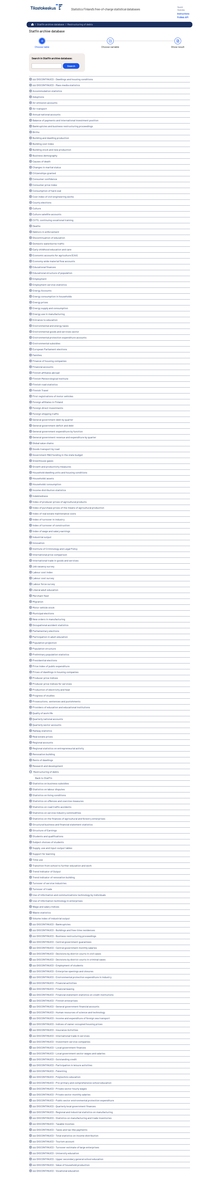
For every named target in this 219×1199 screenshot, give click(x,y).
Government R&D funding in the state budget (58, 454)
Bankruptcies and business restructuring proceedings (63, 126)
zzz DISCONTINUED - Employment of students (58, 965)
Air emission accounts (45, 102)
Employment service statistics (50, 284)
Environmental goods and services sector (56, 331)
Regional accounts (43, 742)
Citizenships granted (44, 173)
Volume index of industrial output (51, 918)
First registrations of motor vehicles (53, 396)
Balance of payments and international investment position (65, 120)
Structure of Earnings (45, 830)
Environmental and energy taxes (51, 325)
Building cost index (43, 143)
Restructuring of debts (80, 24)
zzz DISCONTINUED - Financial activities (55, 982)
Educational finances (44, 267)
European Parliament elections (50, 349)
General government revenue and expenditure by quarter (64, 437)
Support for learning (44, 853)
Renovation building (44, 754)
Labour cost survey (43, 578)
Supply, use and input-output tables (52, 848)
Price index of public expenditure (51, 666)
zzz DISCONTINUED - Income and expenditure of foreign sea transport (71, 1018)
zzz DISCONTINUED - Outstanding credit (55, 1059)
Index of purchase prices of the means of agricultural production (68, 507)
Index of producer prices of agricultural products (60, 501)
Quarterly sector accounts (47, 724)
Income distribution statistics (49, 490)
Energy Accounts (42, 290)
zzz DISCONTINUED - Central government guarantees (62, 941)
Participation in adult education (50, 636)
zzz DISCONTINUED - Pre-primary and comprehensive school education (72, 1082)
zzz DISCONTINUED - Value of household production (61, 1164)
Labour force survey (44, 584)
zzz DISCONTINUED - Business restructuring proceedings (64, 936)
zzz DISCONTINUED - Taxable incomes (53, 1123)
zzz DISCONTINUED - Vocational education (56, 1170)
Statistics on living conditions (49, 795)
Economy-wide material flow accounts (54, 261)
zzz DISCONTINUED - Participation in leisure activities (62, 1065)
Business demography (45, 155)
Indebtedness (40, 495)
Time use (38, 859)
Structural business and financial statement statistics (63, 824)
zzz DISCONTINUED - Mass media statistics (56, 85)
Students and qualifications (48, 836)
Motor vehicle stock (43, 607)
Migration (38, 601)
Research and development (48, 765)
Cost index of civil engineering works (53, 196)
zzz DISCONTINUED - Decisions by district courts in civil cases (67, 953)
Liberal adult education (45, 589)
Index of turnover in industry (49, 519)
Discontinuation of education (49, 237)
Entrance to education (45, 319)
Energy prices (40, 302)
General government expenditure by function (58, 431)
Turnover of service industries (50, 883)
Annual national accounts (46, 114)
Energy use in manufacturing (49, 314)
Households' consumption (47, 484)
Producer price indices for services (52, 683)
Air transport (40, 108)
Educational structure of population (52, 272)
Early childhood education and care (52, 249)
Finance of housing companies (50, 360)
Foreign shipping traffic (46, 413)
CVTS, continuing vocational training (53, 220)
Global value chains (43, 443)
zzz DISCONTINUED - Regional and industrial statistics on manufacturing (73, 1112)
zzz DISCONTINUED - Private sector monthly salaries (61, 1094)
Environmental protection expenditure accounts (60, 337)
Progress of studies (44, 695)
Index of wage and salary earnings (51, 531)
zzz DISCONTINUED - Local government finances (59, 1047)
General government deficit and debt (53, 425)
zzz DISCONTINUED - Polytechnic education (57, 1076)
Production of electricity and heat (51, 689)
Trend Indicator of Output (47, 871)
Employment (40, 278)
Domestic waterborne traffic (48, 243)
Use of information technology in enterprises (58, 900)
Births (36, 132)
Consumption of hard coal (47, 190)
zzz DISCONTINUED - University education (56, 1153)
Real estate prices (43, 736)
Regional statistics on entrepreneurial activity (58, 748)
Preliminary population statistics (51, 654)
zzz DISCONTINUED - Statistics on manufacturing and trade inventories (72, 1117)
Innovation (39, 542)
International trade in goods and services (56, 560)
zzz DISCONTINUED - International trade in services (61, 1035)
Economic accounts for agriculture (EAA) (55, 255)
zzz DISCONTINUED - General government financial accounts (66, 1006)
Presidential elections (45, 660)
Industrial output (42, 537)
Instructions (183, 13)
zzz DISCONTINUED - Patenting (50, 1071)
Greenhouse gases (43, 460)
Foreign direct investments (48, 407)
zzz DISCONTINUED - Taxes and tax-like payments (60, 1129)
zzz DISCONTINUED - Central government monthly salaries (65, 947)
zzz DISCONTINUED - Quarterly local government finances (64, 1106)
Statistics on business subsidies (51, 783)
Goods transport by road (46, 449)
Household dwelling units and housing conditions (60, 472)
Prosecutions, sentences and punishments (57, 701)
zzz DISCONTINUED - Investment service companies (61, 1041)
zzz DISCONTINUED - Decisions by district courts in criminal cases (69, 959)
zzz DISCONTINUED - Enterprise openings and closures (63, 971)
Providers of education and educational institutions (61, 707)
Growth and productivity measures (52, 466)
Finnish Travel (40, 390)
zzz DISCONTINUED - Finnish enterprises (55, 1000)
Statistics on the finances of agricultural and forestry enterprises (69, 818)
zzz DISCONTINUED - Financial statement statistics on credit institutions (73, 994)
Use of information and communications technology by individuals (69, 894)
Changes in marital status (47, 167)
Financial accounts (43, 366)
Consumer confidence (45, 179)
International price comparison (50, 554)
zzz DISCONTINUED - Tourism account (53, 1141)
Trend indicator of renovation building (54, 877)
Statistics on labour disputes (49, 789)
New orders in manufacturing (49, 619)
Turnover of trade (42, 889)
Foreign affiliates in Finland (48, 402)
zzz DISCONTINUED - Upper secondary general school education (68, 1159)
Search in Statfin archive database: (52, 58)
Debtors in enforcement (46, 231)
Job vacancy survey (43, 566)
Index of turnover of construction (51, 525)
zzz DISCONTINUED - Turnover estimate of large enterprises (66, 1147)
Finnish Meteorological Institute (50, 378)
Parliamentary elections (46, 630)
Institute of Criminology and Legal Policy (55, 548)
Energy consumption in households (52, 296)
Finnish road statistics (45, 384)
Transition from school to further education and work (62, 865)
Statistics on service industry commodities (57, 812)
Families (37, 355)
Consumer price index (45, 184)
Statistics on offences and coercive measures (58, 801)
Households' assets (43, 478)
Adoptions (38, 96)
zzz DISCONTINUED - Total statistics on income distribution (65, 1135)
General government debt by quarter (53, 419)
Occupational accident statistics (50, 625)
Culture (37, 208)
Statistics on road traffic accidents (52, 806)
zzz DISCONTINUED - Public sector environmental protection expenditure (73, 1100)
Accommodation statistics (47, 91)
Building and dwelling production (51, 137)
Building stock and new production (52, 149)
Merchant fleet (41, 595)
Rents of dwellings (43, 760)
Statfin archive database (50, 24)
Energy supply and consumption (50, 308)
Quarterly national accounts (48, 719)
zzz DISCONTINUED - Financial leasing (53, 988)
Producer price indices (45, 677)
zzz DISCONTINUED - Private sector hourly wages (60, 1088)
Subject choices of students (48, 842)
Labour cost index (43, 572)
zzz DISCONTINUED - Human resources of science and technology (69, 1012)
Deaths (36, 226)
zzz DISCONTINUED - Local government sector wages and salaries (69, 1053)
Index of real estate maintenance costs (54, 513)
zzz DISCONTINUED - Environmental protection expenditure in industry (72, 977)
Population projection (45, 642)
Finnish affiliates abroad (46, 372)
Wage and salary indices (46, 906)
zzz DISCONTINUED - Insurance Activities (55, 1029)
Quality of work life (43, 713)
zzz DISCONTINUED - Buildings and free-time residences (64, 930)
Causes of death (42, 161)
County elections (42, 202)
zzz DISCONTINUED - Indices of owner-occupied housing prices (67, 1024)
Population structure (44, 648)
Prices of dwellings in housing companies (56, 672)
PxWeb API (182, 17)
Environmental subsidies (46, 343)
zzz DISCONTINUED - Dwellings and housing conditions (63, 79)
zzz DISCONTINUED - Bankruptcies (52, 924)
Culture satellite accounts (47, 214)
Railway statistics (42, 730)
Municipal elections (43, 613)
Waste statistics (42, 912)
